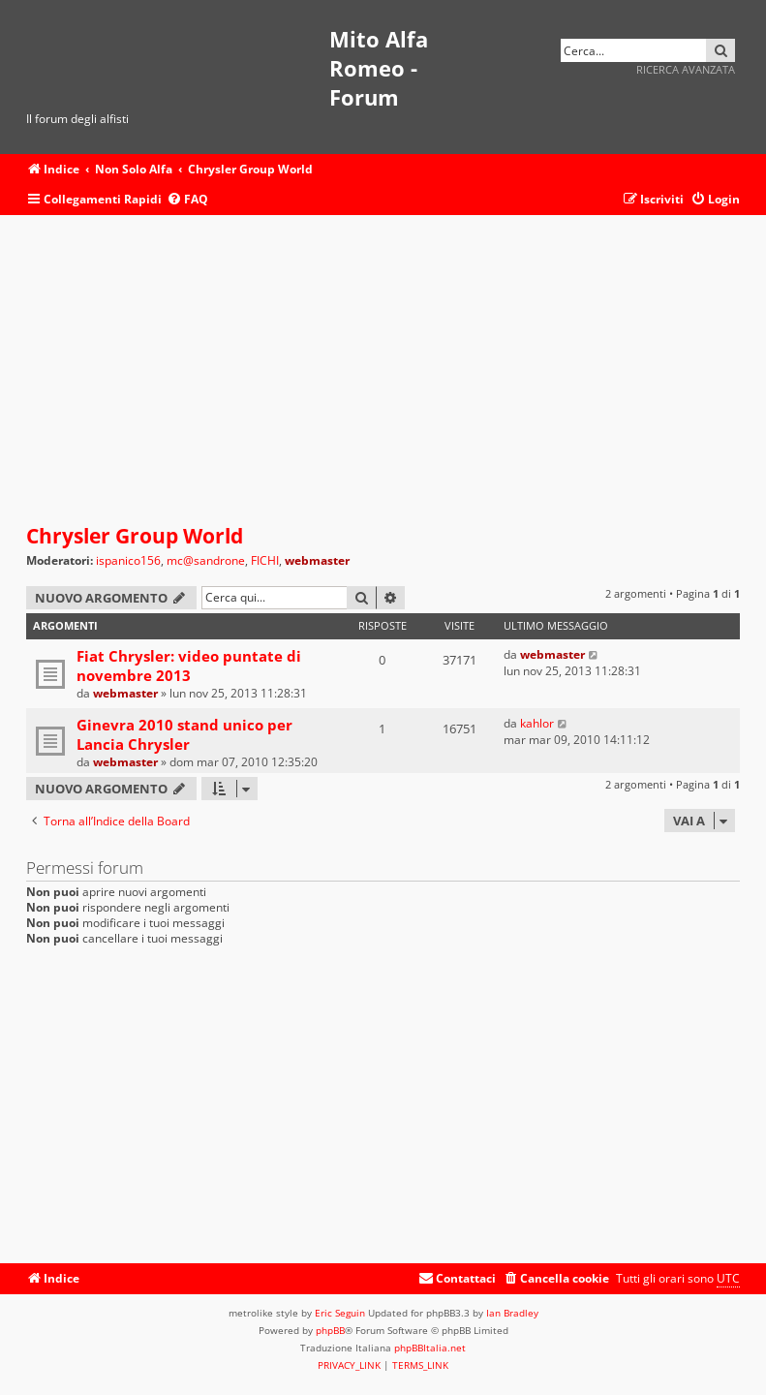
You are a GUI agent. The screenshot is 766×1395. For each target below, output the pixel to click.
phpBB (330, 1330)
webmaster (317, 560)
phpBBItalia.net (430, 1347)
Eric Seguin (340, 1312)
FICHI (265, 561)
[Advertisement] (383, 370)
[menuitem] (187, 200)
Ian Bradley (512, 1312)
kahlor (537, 723)
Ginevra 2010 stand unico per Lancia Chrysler (184, 734)
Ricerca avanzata (685, 69)
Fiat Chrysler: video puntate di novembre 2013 (189, 665)
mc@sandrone (206, 561)
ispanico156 (128, 561)
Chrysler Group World (134, 535)
